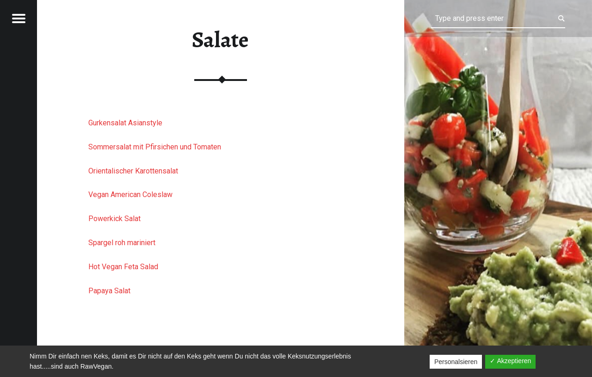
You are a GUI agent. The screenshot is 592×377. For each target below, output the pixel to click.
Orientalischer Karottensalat (133, 171)
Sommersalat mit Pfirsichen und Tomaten (154, 146)
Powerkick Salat (114, 218)
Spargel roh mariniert (121, 242)
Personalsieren (455, 361)
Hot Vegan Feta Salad (123, 266)
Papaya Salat (109, 290)
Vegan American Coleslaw (130, 194)
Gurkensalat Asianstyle (125, 122)
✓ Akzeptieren (510, 361)
